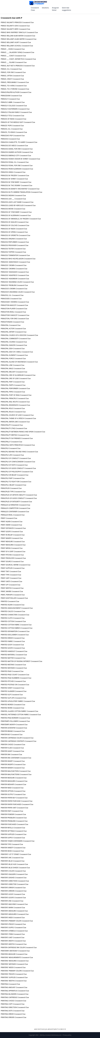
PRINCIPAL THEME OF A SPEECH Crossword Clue (18, 418)
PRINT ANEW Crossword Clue (11, 525)
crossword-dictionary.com (53, 1035)
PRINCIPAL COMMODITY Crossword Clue (16, 338)
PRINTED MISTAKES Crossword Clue (14, 668)
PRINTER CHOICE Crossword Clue (13, 744)
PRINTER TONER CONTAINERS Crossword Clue (17, 841)
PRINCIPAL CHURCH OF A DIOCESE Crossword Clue (19, 335)
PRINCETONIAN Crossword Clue (12, 322)
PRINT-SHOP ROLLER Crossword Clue (14, 598)
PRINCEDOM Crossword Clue (11, 96)
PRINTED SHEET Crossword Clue (12, 688)
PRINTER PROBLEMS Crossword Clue (14, 821)
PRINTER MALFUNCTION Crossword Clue (16, 771)
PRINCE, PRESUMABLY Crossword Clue (15, 82)
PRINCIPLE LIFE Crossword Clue (12, 455)
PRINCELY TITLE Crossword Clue (12, 116)
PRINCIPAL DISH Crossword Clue (13, 348)
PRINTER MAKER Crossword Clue (13, 768)
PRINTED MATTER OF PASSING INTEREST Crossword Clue (21, 661)
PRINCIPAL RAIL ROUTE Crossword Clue (15, 402)
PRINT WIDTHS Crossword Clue (12, 588)
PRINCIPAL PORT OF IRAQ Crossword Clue (16, 395)
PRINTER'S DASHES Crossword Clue (13, 878)
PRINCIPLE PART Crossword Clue (13, 478)
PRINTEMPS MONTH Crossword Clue (14, 724)
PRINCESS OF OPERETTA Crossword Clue (15, 235)
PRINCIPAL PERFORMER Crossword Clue (15, 388)
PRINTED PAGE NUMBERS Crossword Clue (16, 678)
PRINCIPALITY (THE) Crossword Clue (14, 428)
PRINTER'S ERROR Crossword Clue (13, 887)
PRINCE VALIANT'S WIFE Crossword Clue (15, 29)
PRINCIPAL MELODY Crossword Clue (14, 372)
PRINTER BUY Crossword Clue (11, 734)
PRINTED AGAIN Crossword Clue (12, 605)
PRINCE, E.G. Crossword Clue (11, 69)
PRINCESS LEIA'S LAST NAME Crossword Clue (17, 202)
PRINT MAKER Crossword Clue (12, 538)
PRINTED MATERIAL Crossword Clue (14, 655)
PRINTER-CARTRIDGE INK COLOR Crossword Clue (19, 947)
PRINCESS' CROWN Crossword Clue (13, 265)
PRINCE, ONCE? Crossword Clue (12, 79)
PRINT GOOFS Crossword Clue (12, 531)
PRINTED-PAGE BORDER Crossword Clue (15, 718)
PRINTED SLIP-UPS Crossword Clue (13, 698)
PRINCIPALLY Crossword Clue (11, 442)
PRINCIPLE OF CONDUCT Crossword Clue (16, 458)
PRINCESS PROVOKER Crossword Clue (14, 245)
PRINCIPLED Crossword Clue (11, 488)
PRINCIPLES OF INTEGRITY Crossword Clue (16, 502)
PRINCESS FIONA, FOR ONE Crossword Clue (17, 165)
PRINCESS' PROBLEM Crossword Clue (14, 285)
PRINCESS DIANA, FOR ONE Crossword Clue (17, 149)
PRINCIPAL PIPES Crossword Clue (13, 392)
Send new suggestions (66, 9)
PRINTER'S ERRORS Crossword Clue (13, 891)
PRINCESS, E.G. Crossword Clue (12, 295)
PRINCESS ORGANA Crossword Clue (14, 239)
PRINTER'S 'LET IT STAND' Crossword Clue (16, 854)
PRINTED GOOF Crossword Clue (12, 645)
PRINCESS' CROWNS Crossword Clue (14, 269)
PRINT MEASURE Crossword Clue (13, 541)
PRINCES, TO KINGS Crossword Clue (14, 132)
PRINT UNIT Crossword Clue (11, 578)
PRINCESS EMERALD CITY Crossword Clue (16, 155)
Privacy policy (67, 1035)
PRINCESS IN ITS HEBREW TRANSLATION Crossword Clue (21, 192)
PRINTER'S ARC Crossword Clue (12, 858)
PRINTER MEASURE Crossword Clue (13, 778)
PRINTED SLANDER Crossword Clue (13, 691)
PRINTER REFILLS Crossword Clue (13, 828)
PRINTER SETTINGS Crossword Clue (14, 831)
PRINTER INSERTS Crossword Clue (13, 764)
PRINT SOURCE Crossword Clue (12, 561)
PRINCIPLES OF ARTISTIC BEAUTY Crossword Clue (19, 495)
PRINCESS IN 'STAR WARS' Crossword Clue (16, 182)
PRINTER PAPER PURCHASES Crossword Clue (17, 804)
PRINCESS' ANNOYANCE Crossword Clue (15, 262)
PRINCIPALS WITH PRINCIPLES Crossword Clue (18, 445)
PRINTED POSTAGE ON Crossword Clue (15, 685)
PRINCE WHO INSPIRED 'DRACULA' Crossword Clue (19, 32)
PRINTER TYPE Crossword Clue (12, 844)
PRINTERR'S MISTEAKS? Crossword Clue (15, 951)
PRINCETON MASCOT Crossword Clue (14, 305)
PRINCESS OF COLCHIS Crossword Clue (15, 225)
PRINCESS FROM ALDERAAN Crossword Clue (17, 169)
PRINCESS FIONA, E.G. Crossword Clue (15, 162)
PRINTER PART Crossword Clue (12, 811)
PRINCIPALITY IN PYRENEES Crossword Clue (17, 438)
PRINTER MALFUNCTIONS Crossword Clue (16, 774)
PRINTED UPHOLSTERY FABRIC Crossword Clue (18, 701)
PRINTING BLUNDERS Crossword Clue (14, 994)
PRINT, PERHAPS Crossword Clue (13, 595)
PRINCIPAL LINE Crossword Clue (12, 365)
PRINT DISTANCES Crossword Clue (13, 528)
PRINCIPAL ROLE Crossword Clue (13, 408)
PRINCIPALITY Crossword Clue (12, 425)
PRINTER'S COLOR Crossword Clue (13, 871)
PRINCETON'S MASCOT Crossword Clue (15, 315)
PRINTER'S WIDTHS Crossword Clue (14, 944)
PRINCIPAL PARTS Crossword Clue (13, 385)
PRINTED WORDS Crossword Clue (13, 704)
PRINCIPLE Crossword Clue (10, 448)
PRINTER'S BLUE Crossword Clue (12, 861)
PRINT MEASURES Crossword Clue (13, 545)
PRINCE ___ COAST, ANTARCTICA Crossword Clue (18, 59)
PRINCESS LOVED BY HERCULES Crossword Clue (18, 205)
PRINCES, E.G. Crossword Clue (12, 129)
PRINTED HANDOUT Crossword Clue (14, 651)
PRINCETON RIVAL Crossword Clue (13, 312)
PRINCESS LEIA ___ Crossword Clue (13, 199)
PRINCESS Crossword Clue (10, 139)
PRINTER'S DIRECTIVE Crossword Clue (14, 884)
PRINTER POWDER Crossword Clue (13, 814)
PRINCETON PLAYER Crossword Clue (14, 309)
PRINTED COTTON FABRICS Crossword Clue (16, 628)
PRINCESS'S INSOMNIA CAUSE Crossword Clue (18, 292)
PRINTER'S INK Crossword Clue (12, 901)
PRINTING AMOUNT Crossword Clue (14, 987)
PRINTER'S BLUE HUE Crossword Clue (14, 864)
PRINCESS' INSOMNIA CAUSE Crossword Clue (17, 282)
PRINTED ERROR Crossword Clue (13, 638)
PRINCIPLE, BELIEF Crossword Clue (13, 485)
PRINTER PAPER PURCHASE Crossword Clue (16, 801)
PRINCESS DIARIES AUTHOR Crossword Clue (17, 152)
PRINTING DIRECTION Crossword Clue (15, 1007)
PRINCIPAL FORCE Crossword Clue (13, 358)
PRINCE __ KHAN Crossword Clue (13, 49)
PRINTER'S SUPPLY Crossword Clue (13, 927)
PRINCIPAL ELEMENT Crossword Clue (14, 355)
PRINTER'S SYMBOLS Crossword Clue (14, 931)
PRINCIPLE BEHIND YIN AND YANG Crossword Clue (19, 452)
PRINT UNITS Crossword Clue (11, 581)
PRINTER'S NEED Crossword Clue (13, 917)
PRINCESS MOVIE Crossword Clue (13, 209)
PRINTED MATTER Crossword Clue (13, 658)
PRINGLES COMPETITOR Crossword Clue (15, 508)
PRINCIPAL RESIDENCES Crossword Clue (15, 405)
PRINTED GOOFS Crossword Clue (13, 648)
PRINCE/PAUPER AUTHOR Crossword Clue (16, 92)
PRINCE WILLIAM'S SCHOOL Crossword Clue (17, 46)
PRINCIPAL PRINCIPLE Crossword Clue (15, 398)
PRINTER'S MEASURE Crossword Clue (14, 911)
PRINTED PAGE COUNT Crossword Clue (15, 675)
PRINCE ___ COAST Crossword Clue (13, 56)
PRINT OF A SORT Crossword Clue (13, 551)
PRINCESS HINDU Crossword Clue (13, 172)
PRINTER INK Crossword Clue (11, 754)
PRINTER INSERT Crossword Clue (13, 761)
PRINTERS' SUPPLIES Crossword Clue (14, 977)
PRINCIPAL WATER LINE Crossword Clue (15, 422)
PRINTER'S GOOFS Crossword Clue (13, 897)
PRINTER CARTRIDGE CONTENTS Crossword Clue (18, 741)
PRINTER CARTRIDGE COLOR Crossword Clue (17, 738)
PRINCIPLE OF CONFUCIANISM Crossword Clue (18, 462)
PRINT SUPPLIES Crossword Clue (13, 568)
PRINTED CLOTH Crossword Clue (13, 618)
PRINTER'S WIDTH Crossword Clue (13, 941)
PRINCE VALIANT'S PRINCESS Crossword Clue (17, 22)
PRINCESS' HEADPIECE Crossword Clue (15, 275)
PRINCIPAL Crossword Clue (11, 325)
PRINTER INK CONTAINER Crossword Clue (16, 758)
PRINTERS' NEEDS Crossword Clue (13, 967)
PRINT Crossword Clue (9, 518)
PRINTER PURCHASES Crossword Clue (14, 824)
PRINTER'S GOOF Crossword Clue (13, 894)
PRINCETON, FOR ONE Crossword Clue (15, 318)
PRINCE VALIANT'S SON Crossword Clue (15, 26)
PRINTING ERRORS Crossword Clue (13, 1017)
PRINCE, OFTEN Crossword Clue (12, 76)
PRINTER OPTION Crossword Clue (13, 791)
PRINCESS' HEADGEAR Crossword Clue (15, 272)
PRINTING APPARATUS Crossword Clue (15, 991)
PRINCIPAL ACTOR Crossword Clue (13, 328)
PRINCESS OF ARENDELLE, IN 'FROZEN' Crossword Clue (21, 219)
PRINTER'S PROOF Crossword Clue (13, 924)
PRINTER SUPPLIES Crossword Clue (13, 834)
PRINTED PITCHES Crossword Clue (13, 681)
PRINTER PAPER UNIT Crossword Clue (14, 808)
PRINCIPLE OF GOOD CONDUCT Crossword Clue (18, 468)
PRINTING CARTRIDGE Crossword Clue (15, 997)
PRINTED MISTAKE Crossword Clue (13, 665)
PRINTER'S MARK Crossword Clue (13, 907)
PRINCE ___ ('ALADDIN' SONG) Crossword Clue (17, 52)
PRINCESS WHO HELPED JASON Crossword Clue (18, 259)
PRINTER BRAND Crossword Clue (13, 731)
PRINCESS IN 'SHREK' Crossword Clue (14, 179)
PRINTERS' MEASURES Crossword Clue (15, 961)
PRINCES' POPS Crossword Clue (12, 125)
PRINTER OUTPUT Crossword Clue (13, 794)
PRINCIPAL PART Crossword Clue (13, 382)
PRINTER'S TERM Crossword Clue (13, 934)
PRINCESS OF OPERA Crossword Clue (14, 232)
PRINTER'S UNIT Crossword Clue (12, 937)
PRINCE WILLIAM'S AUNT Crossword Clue (16, 42)
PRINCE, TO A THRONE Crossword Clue (15, 89)
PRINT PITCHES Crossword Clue (12, 555)
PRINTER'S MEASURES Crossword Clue (15, 914)
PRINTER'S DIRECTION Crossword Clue (15, 881)
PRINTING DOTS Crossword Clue (12, 1011)
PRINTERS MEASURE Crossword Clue (14, 954)
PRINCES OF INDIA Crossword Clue (13, 119)
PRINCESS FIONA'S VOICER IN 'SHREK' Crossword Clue (20, 159)
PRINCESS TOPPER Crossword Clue (13, 252)
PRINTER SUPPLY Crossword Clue (13, 838)
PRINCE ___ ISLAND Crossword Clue (14, 62)
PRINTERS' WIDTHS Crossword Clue (14, 981)
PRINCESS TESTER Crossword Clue (13, 249)
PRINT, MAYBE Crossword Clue (12, 591)
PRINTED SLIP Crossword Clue (12, 695)
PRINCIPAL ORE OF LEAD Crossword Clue (16, 378)
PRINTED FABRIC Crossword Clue (13, 641)
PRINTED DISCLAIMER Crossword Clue (15, 635)
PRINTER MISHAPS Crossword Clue (13, 784)
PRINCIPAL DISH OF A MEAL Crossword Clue (17, 352)
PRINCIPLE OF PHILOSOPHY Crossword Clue (17, 472)
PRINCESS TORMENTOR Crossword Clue (15, 255)
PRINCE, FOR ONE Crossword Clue (13, 72)
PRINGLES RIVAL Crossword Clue (13, 515)
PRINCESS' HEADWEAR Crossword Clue (15, 279)
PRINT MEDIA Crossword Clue (11, 548)
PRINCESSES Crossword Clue (11, 299)
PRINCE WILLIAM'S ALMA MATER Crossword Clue (18, 39)
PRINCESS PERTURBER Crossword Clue (15, 242)
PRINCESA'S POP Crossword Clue (13, 135)
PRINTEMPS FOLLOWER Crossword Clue (15, 721)
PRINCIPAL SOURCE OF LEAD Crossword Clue (17, 415)
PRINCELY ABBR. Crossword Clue (13, 102)
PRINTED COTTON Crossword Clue (13, 621)
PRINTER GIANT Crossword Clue (12, 751)
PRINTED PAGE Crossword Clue (12, 671)
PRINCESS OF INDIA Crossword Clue (14, 229)
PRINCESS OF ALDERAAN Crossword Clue (16, 215)
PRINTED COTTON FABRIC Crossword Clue (16, 625)
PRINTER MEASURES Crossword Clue (14, 781)
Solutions (45, 8)
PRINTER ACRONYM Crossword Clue (14, 728)
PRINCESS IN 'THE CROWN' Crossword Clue (16, 185)
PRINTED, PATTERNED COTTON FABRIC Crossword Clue (21, 714)
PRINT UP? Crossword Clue (10, 585)
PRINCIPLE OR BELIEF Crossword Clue (14, 475)
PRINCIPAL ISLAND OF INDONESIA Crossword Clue (19, 362)
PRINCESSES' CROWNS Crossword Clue (15, 302)
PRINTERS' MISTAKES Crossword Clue (14, 964)
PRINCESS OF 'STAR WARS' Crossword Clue (16, 212)
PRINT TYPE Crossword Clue (11, 575)
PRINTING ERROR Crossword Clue (13, 1014)
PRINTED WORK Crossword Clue (12, 708)
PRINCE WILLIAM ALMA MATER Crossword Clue (18, 36)
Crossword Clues (35, 9)
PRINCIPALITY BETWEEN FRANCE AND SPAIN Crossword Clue (23, 432)
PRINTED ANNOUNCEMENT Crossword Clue (17, 608)
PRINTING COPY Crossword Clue (12, 1004)
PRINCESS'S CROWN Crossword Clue (14, 289)
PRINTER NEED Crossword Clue (12, 788)
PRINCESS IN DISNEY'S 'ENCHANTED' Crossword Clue (20, 189)
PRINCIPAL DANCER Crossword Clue (14, 345)
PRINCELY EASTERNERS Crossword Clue (15, 109)
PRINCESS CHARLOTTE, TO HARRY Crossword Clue (19, 142)
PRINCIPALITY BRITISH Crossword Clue (15, 435)
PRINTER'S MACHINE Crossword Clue (14, 904)
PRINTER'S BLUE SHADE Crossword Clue (15, 868)
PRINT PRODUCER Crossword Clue (13, 558)
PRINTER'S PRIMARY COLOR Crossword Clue (17, 921)
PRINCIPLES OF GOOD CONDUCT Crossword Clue (19, 498)
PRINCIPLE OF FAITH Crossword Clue (14, 465)
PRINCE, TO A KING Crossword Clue (14, 86)
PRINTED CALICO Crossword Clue (13, 611)
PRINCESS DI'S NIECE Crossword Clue (14, 145)
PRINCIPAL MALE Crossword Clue (13, 368)
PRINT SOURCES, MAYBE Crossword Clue (15, 565)
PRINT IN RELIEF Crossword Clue (13, 535)
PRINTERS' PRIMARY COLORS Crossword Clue (17, 971)
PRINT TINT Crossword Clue (11, 571)
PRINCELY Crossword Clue (10, 99)
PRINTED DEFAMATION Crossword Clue (15, 631)
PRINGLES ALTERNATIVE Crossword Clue (15, 505)
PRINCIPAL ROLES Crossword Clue (13, 412)
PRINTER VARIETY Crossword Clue (13, 848)
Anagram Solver (55, 9)
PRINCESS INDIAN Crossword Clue (13, 195)
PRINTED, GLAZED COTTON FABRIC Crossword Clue (19, 711)
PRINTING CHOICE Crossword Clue (13, 1001)
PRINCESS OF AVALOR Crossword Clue (14, 222)
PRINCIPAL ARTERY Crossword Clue (13, 332)
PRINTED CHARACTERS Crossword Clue (15, 615)
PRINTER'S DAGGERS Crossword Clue (14, 874)
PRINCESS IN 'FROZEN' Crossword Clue (15, 175)
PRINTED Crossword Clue (10, 601)
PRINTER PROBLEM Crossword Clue (14, 818)
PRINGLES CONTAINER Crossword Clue (15, 511)
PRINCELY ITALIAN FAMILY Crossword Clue (16, 112)
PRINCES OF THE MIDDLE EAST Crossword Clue (18, 122)
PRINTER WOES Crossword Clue (12, 851)
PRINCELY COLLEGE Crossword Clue (14, 106)
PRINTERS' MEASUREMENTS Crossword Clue (17, 957)
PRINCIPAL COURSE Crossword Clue (14, 342)
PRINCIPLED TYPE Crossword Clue (13, 492)
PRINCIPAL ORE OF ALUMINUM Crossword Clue (18, 375)
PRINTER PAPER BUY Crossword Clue (14, 798)
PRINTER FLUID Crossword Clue (12, 748)
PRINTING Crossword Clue (10, 984)
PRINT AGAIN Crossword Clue (11, 521)
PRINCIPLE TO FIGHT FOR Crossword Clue (16, 482)
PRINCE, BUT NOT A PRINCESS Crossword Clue (18, 66)
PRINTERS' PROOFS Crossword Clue (14, 974)
